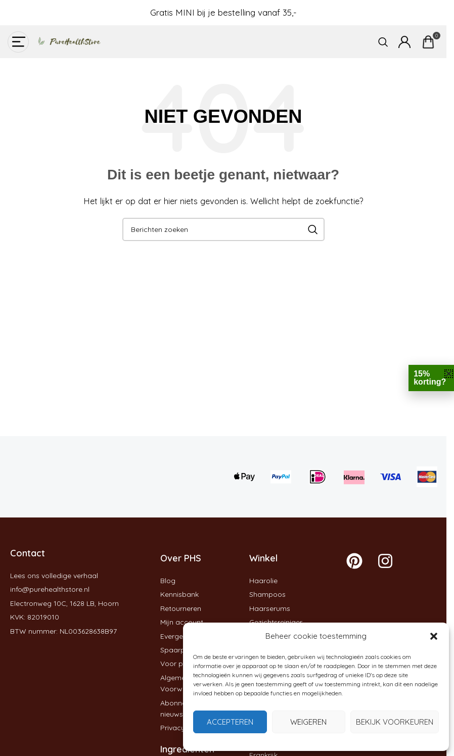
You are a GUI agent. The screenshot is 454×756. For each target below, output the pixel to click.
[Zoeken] (383, 42)
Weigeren (308, 722)
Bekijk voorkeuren (394, 722)
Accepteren (230, 722)
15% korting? (430, 377)
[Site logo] (66, 40)
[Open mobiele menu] (18, 42)
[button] (434, 636)
